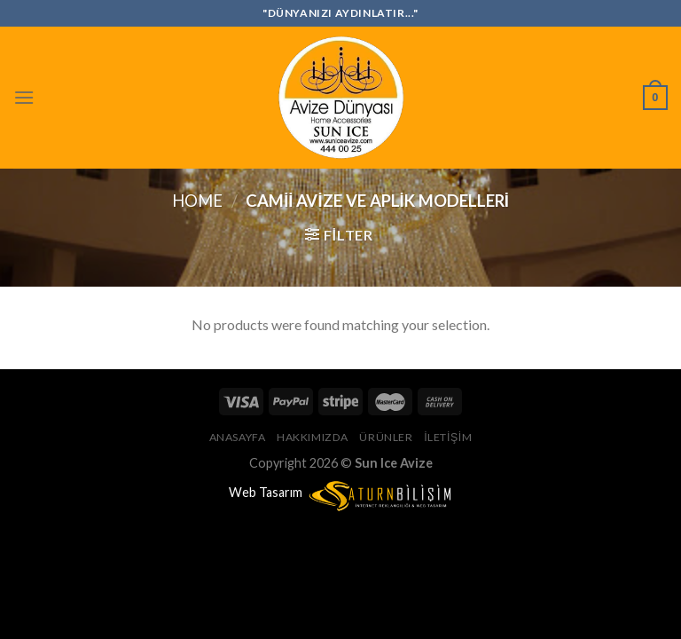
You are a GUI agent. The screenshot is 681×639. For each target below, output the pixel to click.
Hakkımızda (312, 437)
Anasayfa (237, 437)
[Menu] (24, 97)
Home (197, 200)
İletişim (448, 437)
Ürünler (385, 437)
